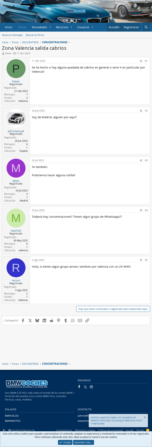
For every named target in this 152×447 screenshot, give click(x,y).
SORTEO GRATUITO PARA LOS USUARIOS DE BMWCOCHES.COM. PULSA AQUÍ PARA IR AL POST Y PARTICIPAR (116, 420)
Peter (8, 53)
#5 (146, 259)
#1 (146, 60)
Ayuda (129, 430)
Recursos (62, 27)
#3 (146, 160)
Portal (139, 430)
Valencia (23, 100)
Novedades (39, 27)
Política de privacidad (110, 430)
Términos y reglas (85, 430)
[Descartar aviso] (144, 418)
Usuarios (83, 27)
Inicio (8, 27)
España (24, 150)
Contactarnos (64, 430)
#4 (146, 210)
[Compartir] (140, 61)
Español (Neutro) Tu (21, 430)
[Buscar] (146, 27)
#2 (146, 110)
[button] (50, 27)
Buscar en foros (35, 35)
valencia (23, 250)
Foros (22, 27)
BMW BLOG (12, 415)
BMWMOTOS (12, 421)
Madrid (24, 200)
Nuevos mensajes (12, 35)
